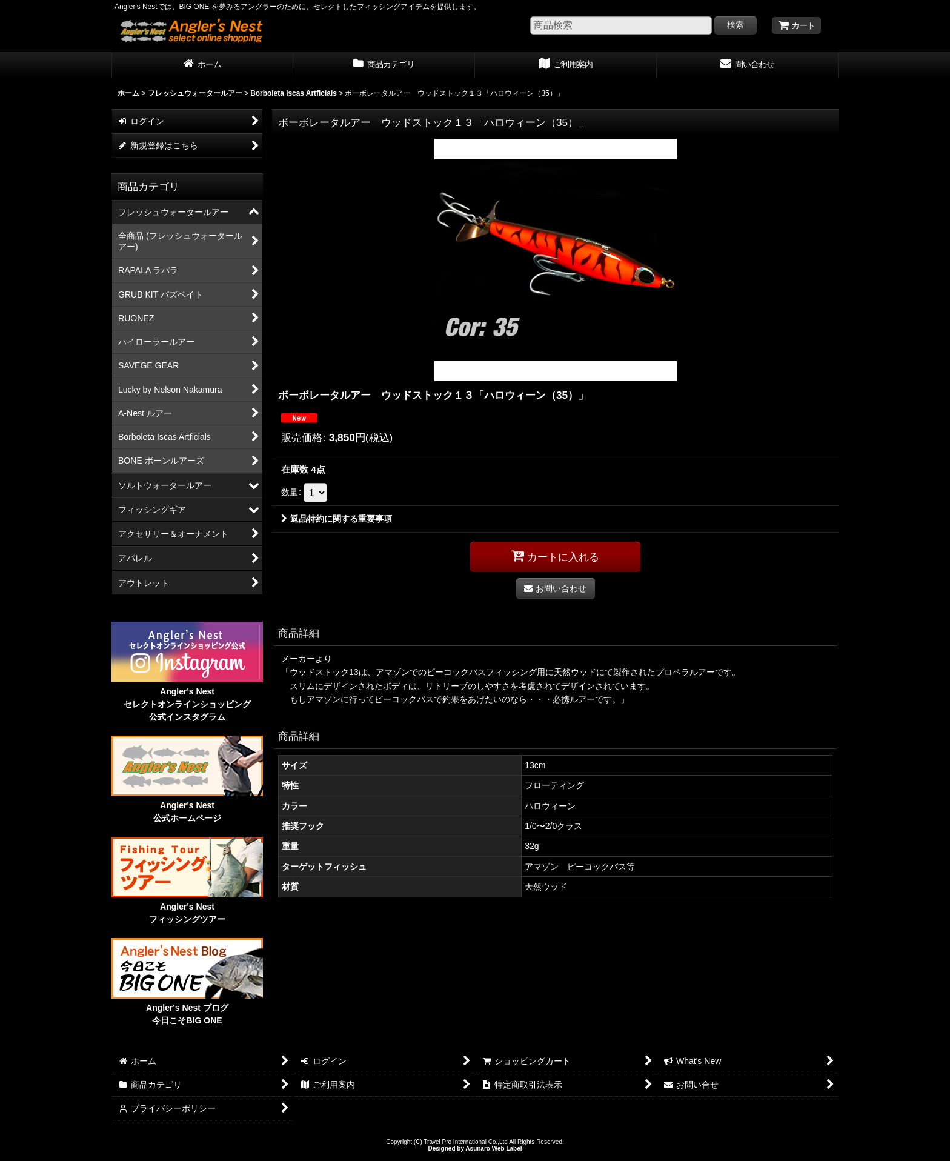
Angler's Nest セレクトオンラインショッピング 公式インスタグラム (187, 704)
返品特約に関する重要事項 (336, 519)
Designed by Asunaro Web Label (475, 1148)
